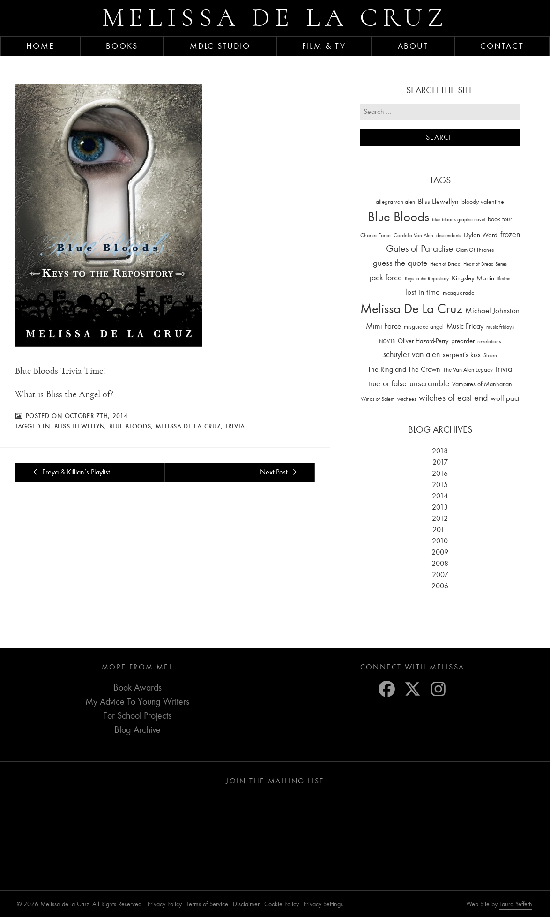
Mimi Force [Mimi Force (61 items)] (383, 326)
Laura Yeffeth (515, 904)
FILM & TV (324, 46)
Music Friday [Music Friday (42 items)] (464, 326)
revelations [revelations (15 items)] (489, 341)
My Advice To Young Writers (137, 701)
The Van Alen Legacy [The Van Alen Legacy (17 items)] (468, 369)
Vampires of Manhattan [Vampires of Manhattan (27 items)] (482, 384)
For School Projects (137, 715)
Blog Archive (137, 729)
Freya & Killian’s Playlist (70, 472)
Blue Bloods (130, 426)
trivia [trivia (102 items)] (504, 369)
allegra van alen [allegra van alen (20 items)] (395, 201)
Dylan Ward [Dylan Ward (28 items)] (481, 235)
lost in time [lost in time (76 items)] (422, 292)
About (413, 46)
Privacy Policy (165, 904)
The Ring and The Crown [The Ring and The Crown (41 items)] (404, 369)
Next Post (279, 472)
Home (40, 46)
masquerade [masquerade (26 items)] (459, 293)
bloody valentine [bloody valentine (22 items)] (482, 201)
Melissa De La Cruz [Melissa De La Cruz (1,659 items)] (411, 308)
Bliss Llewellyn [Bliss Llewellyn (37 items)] (438, 201)
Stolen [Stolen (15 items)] (490, 355)
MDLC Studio (220, 46)
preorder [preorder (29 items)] (463, 341)
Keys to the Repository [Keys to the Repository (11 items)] (427, 279)
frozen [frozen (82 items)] (510, 235)
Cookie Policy (281, 904)
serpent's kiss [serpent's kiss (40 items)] (462, 355)
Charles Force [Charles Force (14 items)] (375, 235)
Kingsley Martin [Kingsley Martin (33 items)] (473, 278)
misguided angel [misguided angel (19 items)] (424, 326)
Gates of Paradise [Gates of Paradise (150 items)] (419, 248)
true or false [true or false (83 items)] (387, 384)
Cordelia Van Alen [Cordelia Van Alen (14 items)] (413, 235)
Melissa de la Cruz (275, 17)
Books (122, 46)
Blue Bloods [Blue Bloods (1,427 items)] (398, 217)
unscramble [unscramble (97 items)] (429, 383)
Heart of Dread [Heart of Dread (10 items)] (445, 264)
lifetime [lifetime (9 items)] (503, 279)
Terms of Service (207, 904)
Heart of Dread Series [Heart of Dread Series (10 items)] (485, 264)
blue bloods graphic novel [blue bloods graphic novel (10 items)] (458, 220)
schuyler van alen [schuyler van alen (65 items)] (411, 354)
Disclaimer (246, 904)
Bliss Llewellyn (79, 426)
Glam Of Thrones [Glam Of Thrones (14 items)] (475, 250)
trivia (235, 426)
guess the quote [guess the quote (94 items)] (400, 263)
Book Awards (137, 687)
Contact (502, 46)
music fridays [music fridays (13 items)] (500, 326)
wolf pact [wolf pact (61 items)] (505, 398)
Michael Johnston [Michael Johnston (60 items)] (492, 310)
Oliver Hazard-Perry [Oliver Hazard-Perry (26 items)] (423, 341)
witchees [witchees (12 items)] (406, 399)
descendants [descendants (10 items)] (448, 236)
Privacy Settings (323, 904)
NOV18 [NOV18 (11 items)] (387, 341)
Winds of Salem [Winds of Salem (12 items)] (377, 399)
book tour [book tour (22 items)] (500, 219)
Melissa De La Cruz (188, 426)
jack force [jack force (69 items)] (386, 278)
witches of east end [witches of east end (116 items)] (453, 397)
